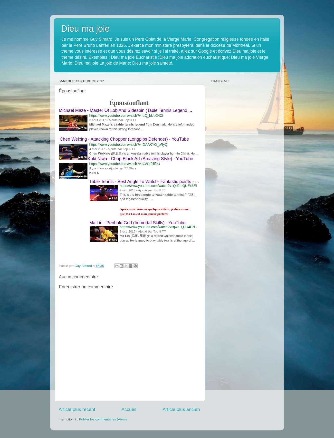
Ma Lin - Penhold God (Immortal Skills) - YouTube (137, 222)
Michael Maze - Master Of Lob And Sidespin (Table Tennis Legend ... (125, 110)
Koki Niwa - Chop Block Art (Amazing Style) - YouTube (140, 158)
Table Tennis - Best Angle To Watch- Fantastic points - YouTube (150, 181)
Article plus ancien (181, 409)
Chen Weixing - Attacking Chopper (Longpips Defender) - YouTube (124, 139)
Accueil (128, 409)
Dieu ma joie (85, 29)
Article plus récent (77, 409)
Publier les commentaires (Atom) (103, 419)
